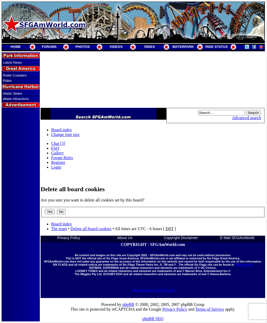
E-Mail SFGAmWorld (237, 238)
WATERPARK (183, 47)
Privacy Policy (68, 238)
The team (59, 228)
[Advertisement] (21, 203)
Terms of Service (209, 309)
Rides (7, 81)
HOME (16, 47)
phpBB (128, 304)
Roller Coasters (15, 75)
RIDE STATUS (216, 47)
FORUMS (49, 47)
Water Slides (12, 93)
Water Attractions (16, 99)
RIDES (149, 47)
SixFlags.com (244, 264)
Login (56, 167)
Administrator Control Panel (152, 290)
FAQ (55, 148)
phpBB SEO (152, 318)
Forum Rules (62, 157)
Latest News (12, 62)
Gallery (57, 153)
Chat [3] (58, 143)
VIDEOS (116, 47)
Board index (61, 130)
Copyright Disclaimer (181, 238)
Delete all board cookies (91, 228)
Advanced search (246, 117)
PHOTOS (82, 47)
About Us (125, 238)
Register (58, 162)
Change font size (65, 134)
